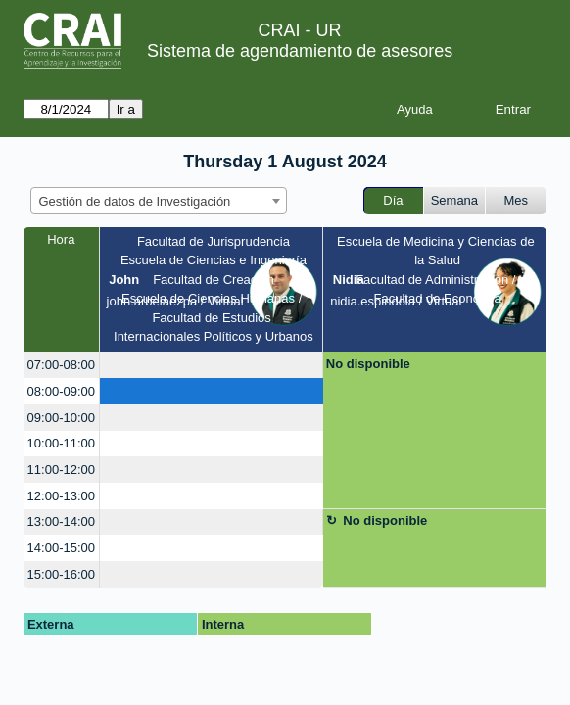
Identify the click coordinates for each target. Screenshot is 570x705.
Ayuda (415, 109)
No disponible (368, 363)
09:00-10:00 (61, 417)
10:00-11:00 (61, 443)
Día (393, 200)
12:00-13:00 (61, 496)
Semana (454, 200)
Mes (516, 200)
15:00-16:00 (61, 574)
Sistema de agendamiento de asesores (299, 51)
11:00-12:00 (61, 469)
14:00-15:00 (61, 547)
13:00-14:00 (61, 521)
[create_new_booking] (211, 365)
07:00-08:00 (61, 364)
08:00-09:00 (61, 391)
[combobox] (158, 200)
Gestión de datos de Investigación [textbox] (135, 201)
